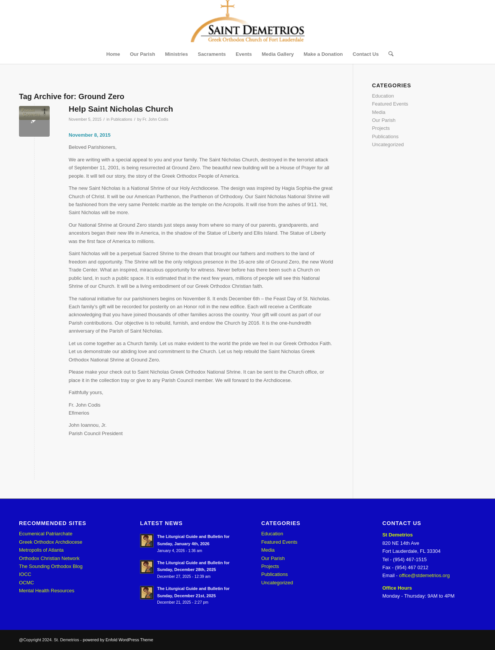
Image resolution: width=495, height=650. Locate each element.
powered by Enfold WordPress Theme (118, 639)
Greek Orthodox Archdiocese (50, 542)
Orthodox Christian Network (49, 558)
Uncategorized (388, 144)
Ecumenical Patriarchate (45, 533)
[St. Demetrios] (248, 22)
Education (383, 96)
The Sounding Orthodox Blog (51, 566)
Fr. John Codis (155, 119)
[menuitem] (113, 54)
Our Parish (384, 120)
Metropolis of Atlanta (41, 550)
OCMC (26, 582)
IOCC (25, 574)
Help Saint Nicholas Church (121, 108)
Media (378, 112)
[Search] (388, 54)
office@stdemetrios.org (424, 575)
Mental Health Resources (46, 590)
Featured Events (390, 104)
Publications (121, 119)
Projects (381, 128)
